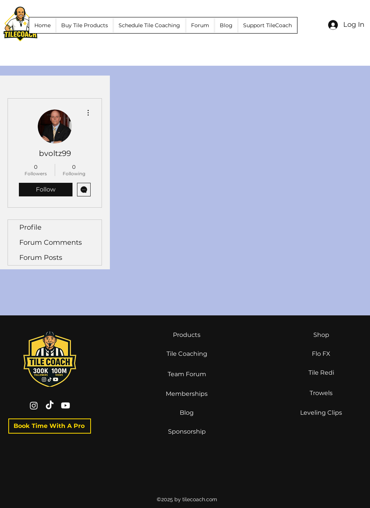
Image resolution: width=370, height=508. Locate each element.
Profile (30, 227)
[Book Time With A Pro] (49, 426)
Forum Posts (40, 257)
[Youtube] (65, 405)
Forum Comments (50, 242)
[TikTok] (50, 405)
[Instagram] (34, 405)
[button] (84, 25)
